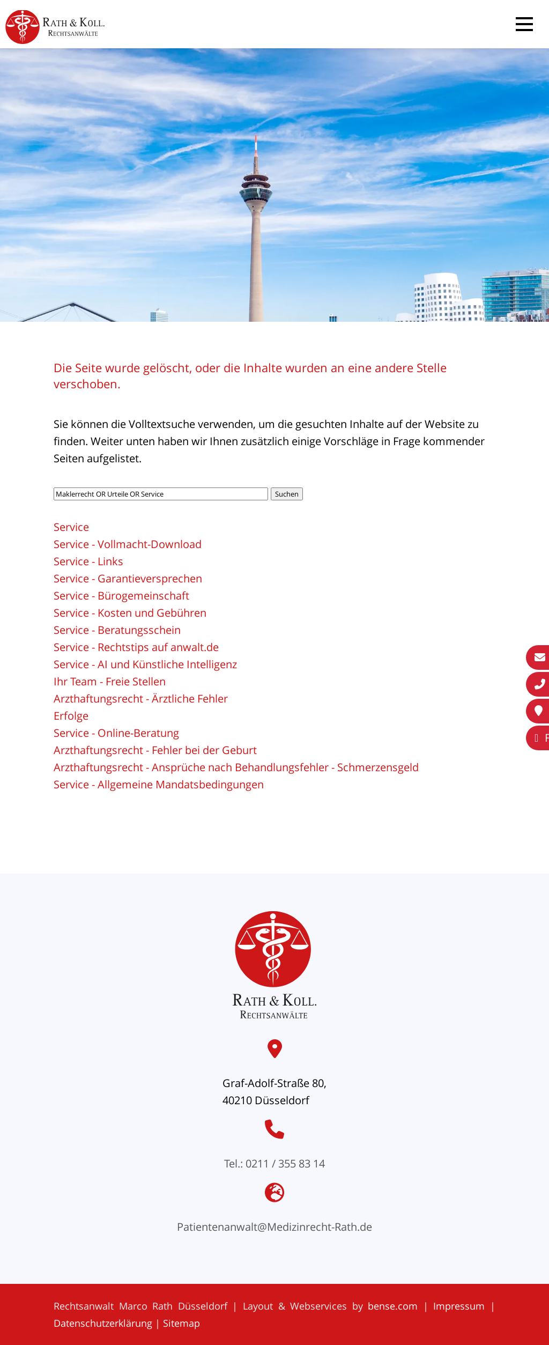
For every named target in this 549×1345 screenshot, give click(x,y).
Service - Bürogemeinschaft (121, 595)
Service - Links (88, 561)
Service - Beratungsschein (117, 630)
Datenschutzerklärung (103, 1323)
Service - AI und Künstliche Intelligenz (145, 664)
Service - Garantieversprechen (128, 578)
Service (71, 527)
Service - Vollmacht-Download (128, 544)
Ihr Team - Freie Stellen (110, 681)
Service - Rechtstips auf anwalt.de (136, 647)
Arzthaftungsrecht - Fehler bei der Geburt (155, 750)
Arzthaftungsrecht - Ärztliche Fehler (141, 698)
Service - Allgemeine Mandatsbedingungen (159, 784)
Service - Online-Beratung (116, 733)
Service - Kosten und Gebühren (130, 612)
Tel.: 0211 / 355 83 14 (274, 1163)
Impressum (459, 1305)
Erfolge (71, 715)
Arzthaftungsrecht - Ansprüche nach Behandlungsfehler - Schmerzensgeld (236, 767)
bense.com (393, 1305)
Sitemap (181, 1323)
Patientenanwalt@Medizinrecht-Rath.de (274, 1227)
